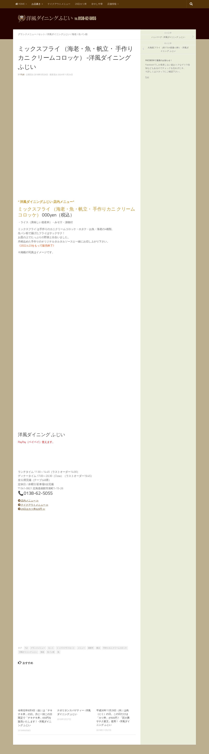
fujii (22, 74)
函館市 (90, 648)
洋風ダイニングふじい (58, 34)
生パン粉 (83, 34)
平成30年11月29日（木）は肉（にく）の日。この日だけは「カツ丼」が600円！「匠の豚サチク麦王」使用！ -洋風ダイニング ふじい (113, 717)
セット (41, 34)
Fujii (147, 77)
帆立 (98, 648)
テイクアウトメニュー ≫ (34, 504)
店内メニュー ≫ (29, 500)
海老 (74, 34)
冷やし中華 (97, 4)
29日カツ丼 (81, 4)
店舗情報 (111, 4)
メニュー (81, 648)
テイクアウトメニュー (59, 4)
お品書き (36, 4)
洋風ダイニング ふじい (28, 652)
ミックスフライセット (66, 648)
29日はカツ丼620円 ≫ (33, 508)
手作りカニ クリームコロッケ (115, 648)
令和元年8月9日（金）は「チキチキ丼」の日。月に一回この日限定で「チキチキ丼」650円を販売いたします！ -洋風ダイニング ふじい (35, 717)
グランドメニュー (27, 34)
